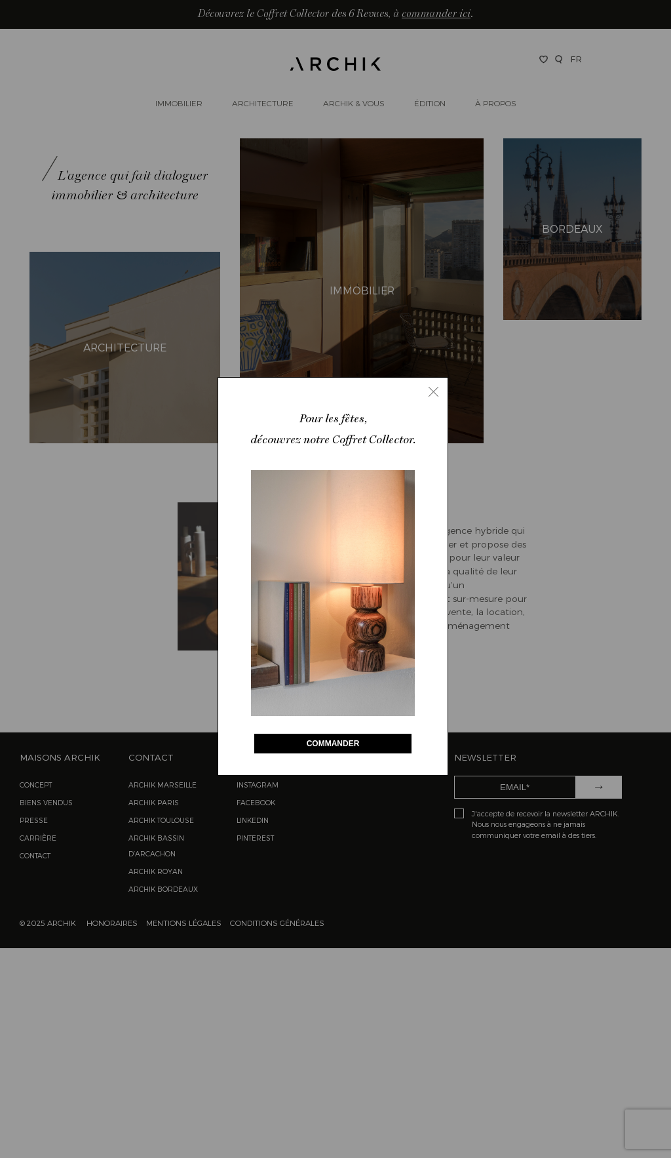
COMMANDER (333, 743)
